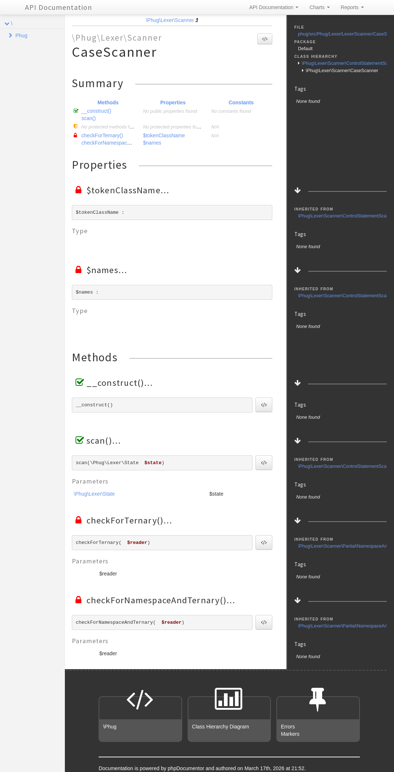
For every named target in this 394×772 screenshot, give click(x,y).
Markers (290, 734)
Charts (319, 7)
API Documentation (58, 7)
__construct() (96, 111)
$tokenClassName (164, 135)
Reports (352, 7)
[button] (264, 38)
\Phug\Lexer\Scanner (170, 20)
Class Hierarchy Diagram (220, 727)
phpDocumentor (187, 768)
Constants (241, 102)
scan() (88, 118)
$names (152, 143)
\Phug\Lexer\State (94, 494)
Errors (288, 727)
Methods (108, 102)
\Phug (110, 727)
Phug (21, 35)
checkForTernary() (102, 135)
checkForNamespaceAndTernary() (120, 143)
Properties (172, 102)
